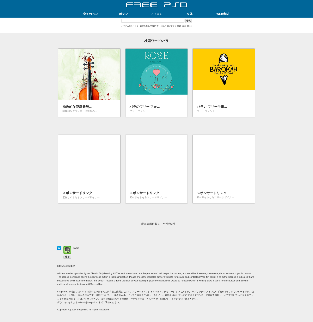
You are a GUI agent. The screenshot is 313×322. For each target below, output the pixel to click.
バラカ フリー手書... (212, 106)
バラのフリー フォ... (145, 106)
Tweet (76, 248)
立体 (189, 14)
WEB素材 (222, 14)
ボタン (123, 14)
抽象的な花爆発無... (77, 106)
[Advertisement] (156, 31)
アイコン (156, 14)
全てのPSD (90, 14)
